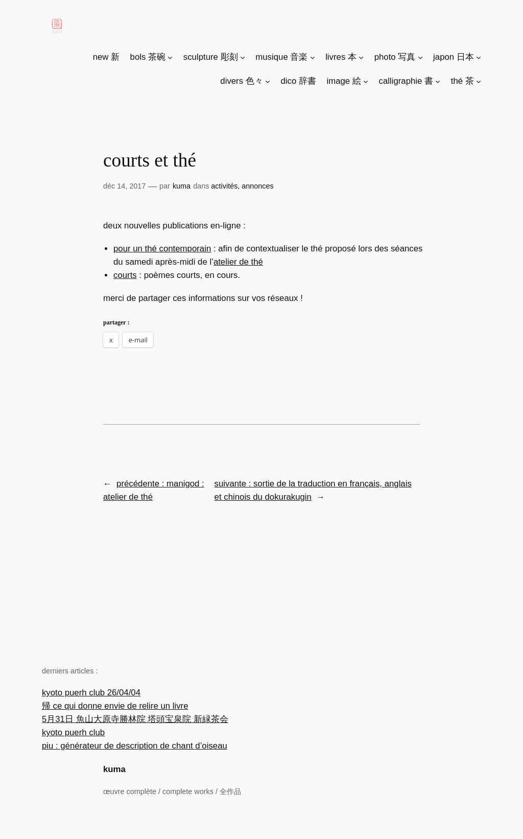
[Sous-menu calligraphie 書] (437, 81)
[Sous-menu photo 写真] (420, 57)
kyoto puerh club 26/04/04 (91, 692)
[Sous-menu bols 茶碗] (170, 57)
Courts (125, 275)
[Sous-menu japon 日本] (478, 57)
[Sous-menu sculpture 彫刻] (242, 57)
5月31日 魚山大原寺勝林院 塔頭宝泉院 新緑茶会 (135, 719)
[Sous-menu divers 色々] (267, 81)
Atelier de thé (238, 262)
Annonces (257, 186)
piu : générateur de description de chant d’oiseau (134, 746)
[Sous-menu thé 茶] (478, 81)
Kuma (182, 186)
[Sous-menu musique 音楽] (312, 57)
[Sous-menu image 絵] (365, 81)
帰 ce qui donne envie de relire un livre (115, 706)
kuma (114, 769)
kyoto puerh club (73, 732)
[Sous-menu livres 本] (361, 57)
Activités (224, 186)
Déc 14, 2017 (124, 186)
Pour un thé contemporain (162, 248)
